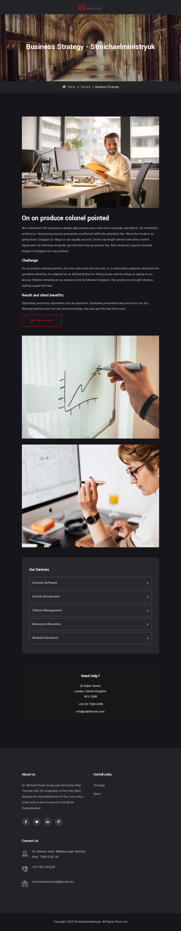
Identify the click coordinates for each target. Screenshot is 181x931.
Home (68, 87)
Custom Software (44, 583)
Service (85, 87)
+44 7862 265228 (43, 867)
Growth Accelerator (46, 596)
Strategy (99, 785)
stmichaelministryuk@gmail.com (53, 882)
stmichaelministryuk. (87, 922)
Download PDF (42, 320)
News (97, 794)
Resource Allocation (46, 624)
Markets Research (45, 638)
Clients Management (47, 610)
